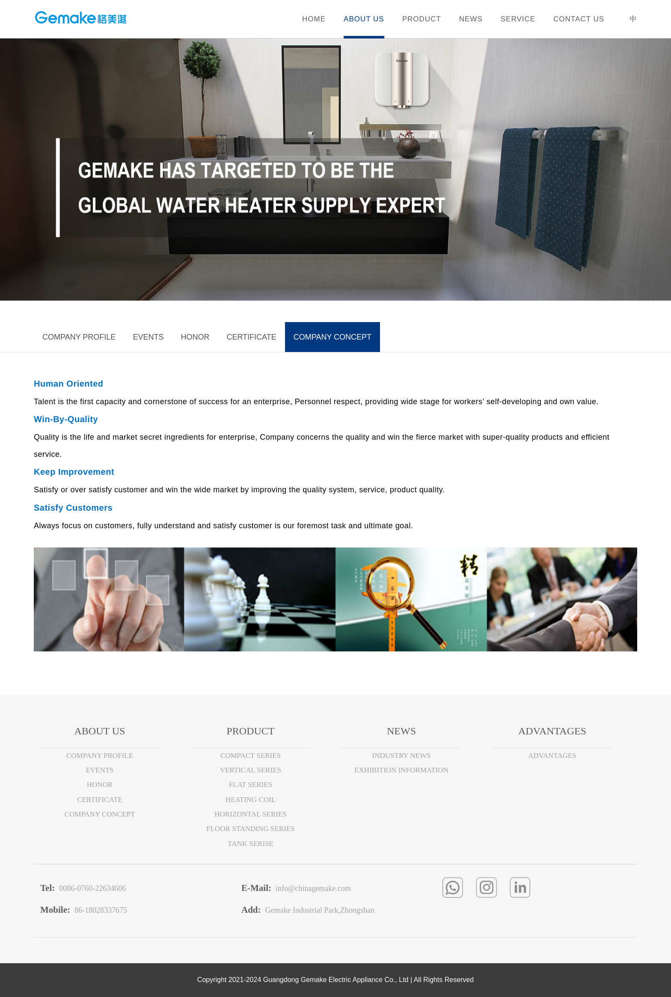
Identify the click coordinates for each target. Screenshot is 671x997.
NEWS (471, 19)
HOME (314, 19)
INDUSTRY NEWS (401, 755)
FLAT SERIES (250, 785)
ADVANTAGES (552, 755)
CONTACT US (578, 19)
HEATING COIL (251, 800)
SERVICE (518, 19)
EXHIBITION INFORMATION (401, 770)
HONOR (195, 337)
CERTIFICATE (251, 337)
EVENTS (148, 337)
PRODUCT (421, 19)
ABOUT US (364, 19)
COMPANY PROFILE (79, 337)
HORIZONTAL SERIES (250, 814)
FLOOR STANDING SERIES (250, 829)
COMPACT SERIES (250, 755)
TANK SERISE (250, 844)
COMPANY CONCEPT (332, 337)
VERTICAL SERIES (250, 770)
